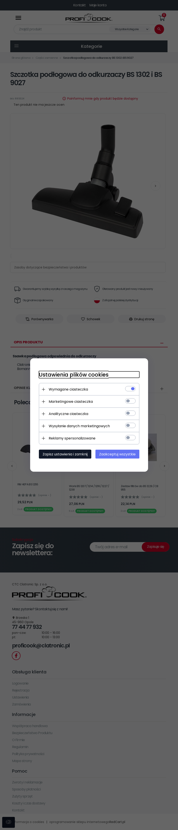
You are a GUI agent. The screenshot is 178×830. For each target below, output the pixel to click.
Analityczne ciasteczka (68, 413)
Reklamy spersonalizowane (72, 438)
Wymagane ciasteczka (68, 389)
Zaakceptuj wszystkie (117, 454)
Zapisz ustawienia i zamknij (65, 454)
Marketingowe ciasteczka (71, 401)
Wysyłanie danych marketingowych (79, 426)
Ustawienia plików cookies (74, 375)
